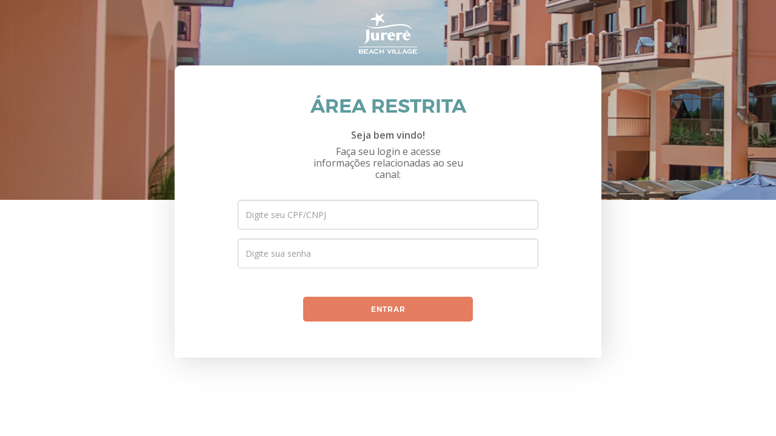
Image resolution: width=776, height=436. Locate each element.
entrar (388, 309)
